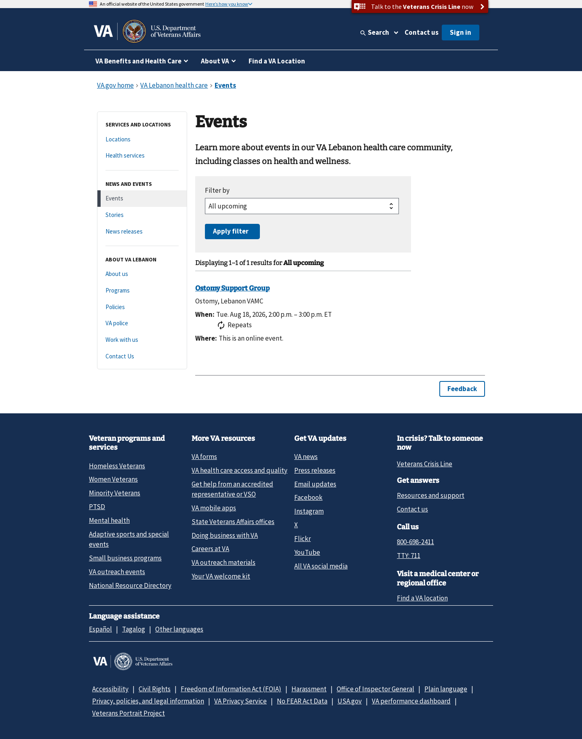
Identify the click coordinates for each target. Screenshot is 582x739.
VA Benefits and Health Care (138, 61)
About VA (215, 61)
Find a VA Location (277, 61)
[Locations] (142, 139)
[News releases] (142, 231)
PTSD (97, 506)
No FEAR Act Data (302, 701)
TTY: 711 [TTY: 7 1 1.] (408, 555)
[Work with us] (142, 340)
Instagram (309, 511)
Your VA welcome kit (221, 576)
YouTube (307, 552)
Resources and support (430, 495)
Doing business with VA (225, 535)
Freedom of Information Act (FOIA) (231, 688)
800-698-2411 (415, 541)
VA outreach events (117, 571)
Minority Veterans (114, 492)
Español (100, 629)
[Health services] (142, 155)
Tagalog (133, 629)
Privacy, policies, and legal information (148, 701)
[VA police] (142, 323)
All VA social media (321, 566)
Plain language (445, 688)
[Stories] (142, 215)
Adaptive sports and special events (129, 539)
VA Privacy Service (240, 701)
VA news (306, 456)
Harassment (309, 688)
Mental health (109, 520)
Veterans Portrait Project (128, 713)
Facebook (308, 497)
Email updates (315, 484)
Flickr (302, 538)
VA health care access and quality (239, 470)
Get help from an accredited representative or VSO (232, 489)
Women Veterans (113, 479)
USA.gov (349, 701)
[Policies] (142, 307)
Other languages (179, 629)
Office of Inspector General (375, 688)
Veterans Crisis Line (424, 463)
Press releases (314, 470)
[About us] (142, 274)
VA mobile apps (214, 507)
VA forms (204, 456)
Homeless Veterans (117, 465)
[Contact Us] (142, 356)
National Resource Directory (130, 585)
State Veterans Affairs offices (233, 521)
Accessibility (110, 688)
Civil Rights (155, 688)
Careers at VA (210, 548)
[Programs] (142, 290)
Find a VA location (422, 598)
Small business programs (125, 558)
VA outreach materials (223, 562)
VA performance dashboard (411, 701)
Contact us (422, 32)
